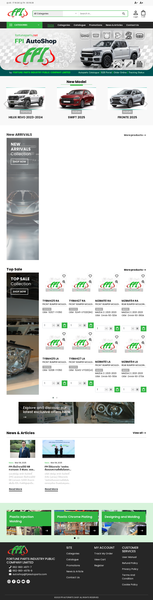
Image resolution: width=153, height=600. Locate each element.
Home (51, 25)
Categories (64, 25)
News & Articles (114, 25)
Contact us (132, 25)
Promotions (95, 25)
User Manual (129, 557)
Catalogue (80, 25)
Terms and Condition (128, 576)
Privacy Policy (130, 569)
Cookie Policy (130, 584)
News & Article (74, 571)
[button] (24, 25)
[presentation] (7, 104)
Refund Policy (130, 563)
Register (99, 565)
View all (139, 433)
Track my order (103, 553)
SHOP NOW (19, 291)
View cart (100, 559)
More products (135, 270)
